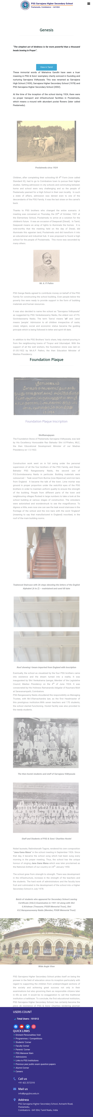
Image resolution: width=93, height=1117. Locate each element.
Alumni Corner (22, 1068)
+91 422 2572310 (26, 1082)
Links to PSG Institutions (27, 1060)
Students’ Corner (23, 1042)
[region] (46, 947)
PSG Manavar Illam (24, 1053)
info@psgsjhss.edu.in (28, 1093)
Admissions (21, 1057)
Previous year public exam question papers (36, 1064)
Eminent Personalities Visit (28, 1035)
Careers (19, 1071)
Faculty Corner (22, 1046)
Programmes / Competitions (29, 1038)
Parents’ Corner (23, 1049)
